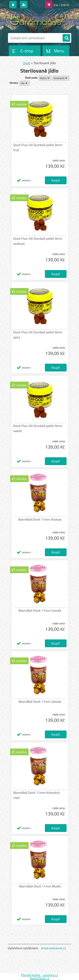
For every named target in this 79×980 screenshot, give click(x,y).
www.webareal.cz (53, 948)
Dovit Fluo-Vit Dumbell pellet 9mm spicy (37, 335)
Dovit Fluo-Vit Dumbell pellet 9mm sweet (37, 428)
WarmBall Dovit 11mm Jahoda (40, 701)
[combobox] (45, 78)
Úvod (26, 62)
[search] (66, 38)
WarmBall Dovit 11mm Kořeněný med (36, 795)
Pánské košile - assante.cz (39, 974)
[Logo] (37, 20)
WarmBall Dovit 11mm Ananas (40, 519)
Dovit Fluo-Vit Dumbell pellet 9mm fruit (37, 147)
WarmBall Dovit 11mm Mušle (40, 886)
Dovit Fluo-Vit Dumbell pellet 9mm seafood (37, 241)
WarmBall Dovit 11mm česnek (39, 610)
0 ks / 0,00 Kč (61, 5)
